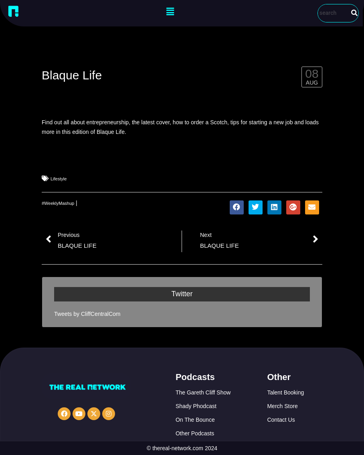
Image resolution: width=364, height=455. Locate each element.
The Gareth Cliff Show (203, 392)
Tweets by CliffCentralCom (87, 314)
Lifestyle (59, 178)
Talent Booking (285, 392)
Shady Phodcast (196, 406)
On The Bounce (195, 420)
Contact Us (281, 420)
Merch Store (282, 406)
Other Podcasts (195, 433)
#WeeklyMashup (58, 203)
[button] (170, 11)
